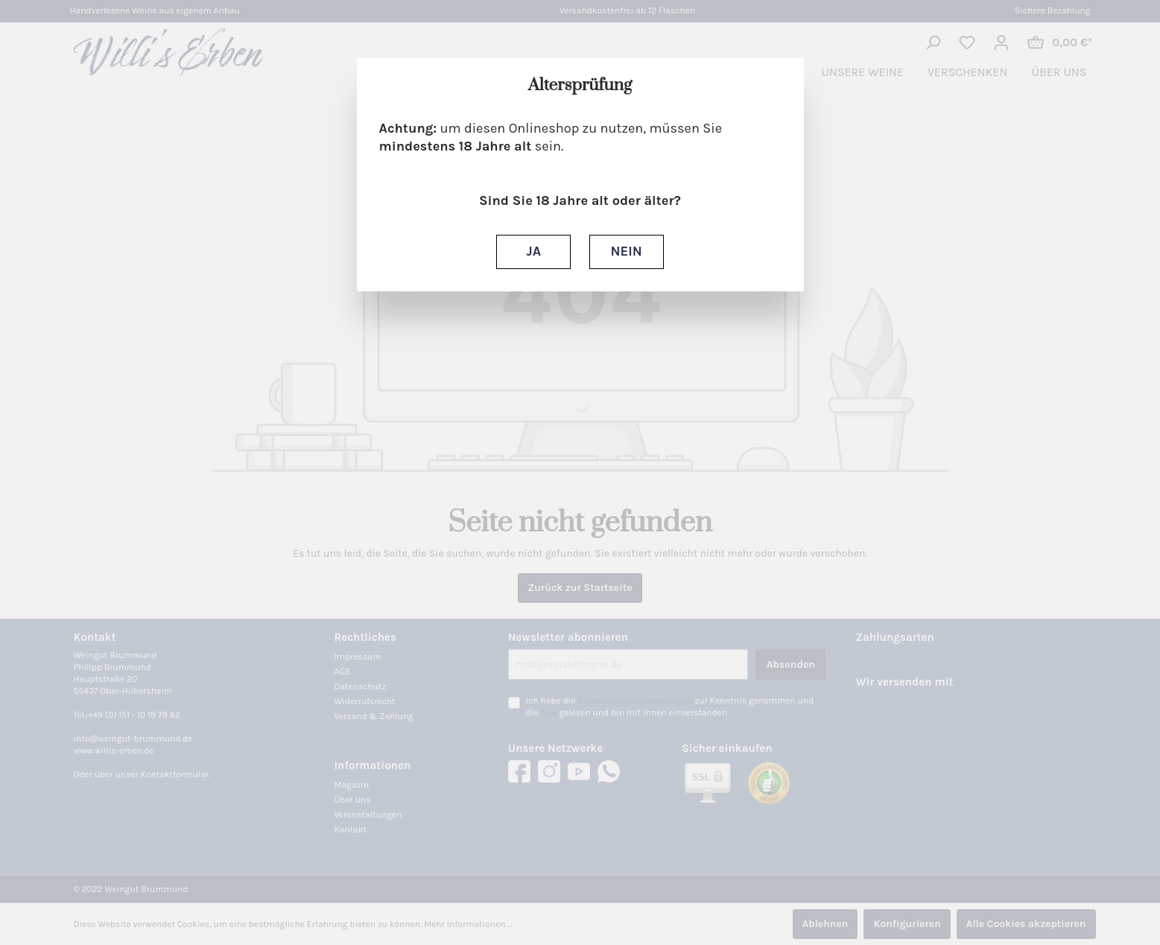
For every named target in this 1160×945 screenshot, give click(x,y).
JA (534, 251)
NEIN (626, 251)
